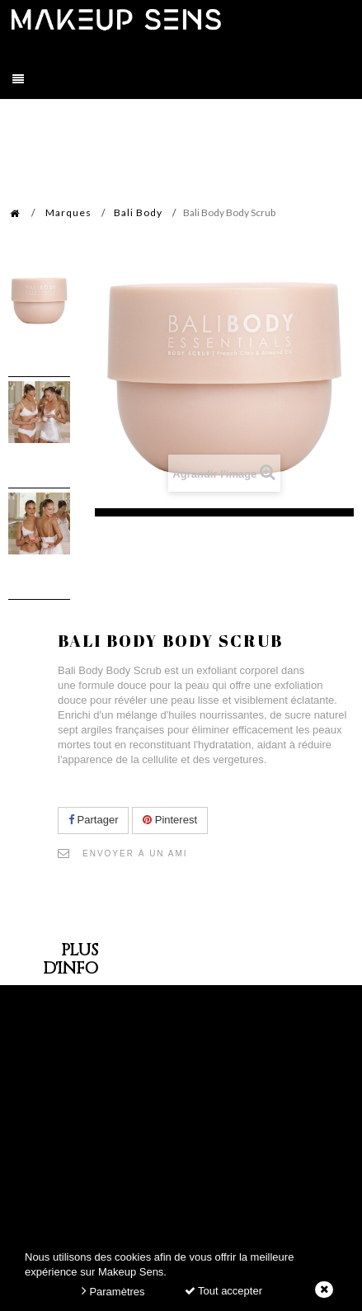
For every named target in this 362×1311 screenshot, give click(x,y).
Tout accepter (223, 1291)
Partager (93, 819)
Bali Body (138, 212)
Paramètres (113, 1291)
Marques (68, 212)
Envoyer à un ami (135, 853)
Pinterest (170, 819)
